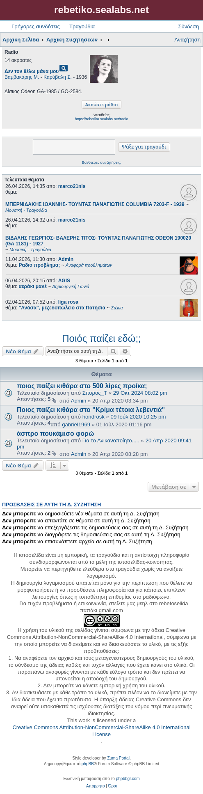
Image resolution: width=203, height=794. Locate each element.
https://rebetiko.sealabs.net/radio (101, 119)
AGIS (64, 281)
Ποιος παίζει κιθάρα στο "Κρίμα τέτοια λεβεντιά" (91, 409)
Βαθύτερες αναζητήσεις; (101, 162)
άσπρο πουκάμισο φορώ (55, 433)
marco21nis (72, 186)
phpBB (88, 764)
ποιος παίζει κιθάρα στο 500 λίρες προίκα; (82, 385)
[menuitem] (95, 786)
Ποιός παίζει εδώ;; (101, 338)
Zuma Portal (118, 758)
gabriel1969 (76, 424)
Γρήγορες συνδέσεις (35, 26)
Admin (65, 259)
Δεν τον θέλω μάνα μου (32, 71)
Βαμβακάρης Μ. (22, 77)
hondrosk (93, 417)
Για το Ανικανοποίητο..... (110, 440)
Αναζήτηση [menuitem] (187, 40)
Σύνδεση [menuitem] (188, 26)
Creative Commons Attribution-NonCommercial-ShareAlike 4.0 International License (101, 730)
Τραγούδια (82, 26)
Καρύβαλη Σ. (57, 77)
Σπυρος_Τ (94, 393)
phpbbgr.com (128, 778)
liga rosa (68, 302)
